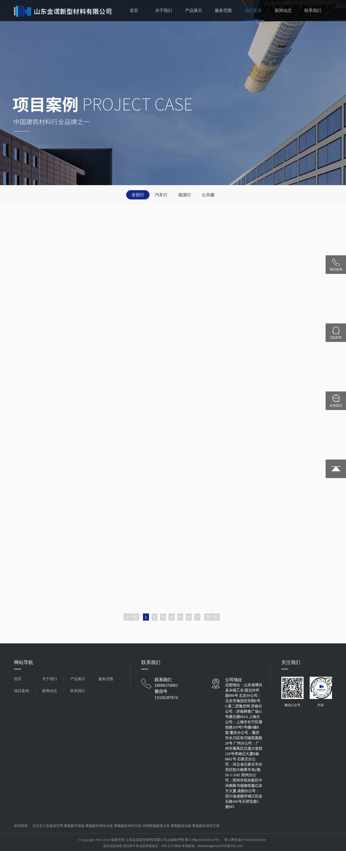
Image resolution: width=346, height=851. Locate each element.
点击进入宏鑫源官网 (47, 826)
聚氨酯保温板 (181, 826)
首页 (134, 10)
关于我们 (163, 10)
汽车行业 (161, 196)
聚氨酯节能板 (74, 826)
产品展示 (193, 10)
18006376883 (166, 685)
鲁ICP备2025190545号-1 (203, 840)
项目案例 (253, 10)
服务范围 (223, 10)
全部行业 (138, 196)
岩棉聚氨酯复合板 (156, 826)
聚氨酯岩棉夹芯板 (206, 826)
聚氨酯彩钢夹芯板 (128, 826)
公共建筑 (208, 196)
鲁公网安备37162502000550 (245, 840)
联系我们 (312, 10)
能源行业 (184, 196)
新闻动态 (283, 10)
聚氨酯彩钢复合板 (99, 826)
